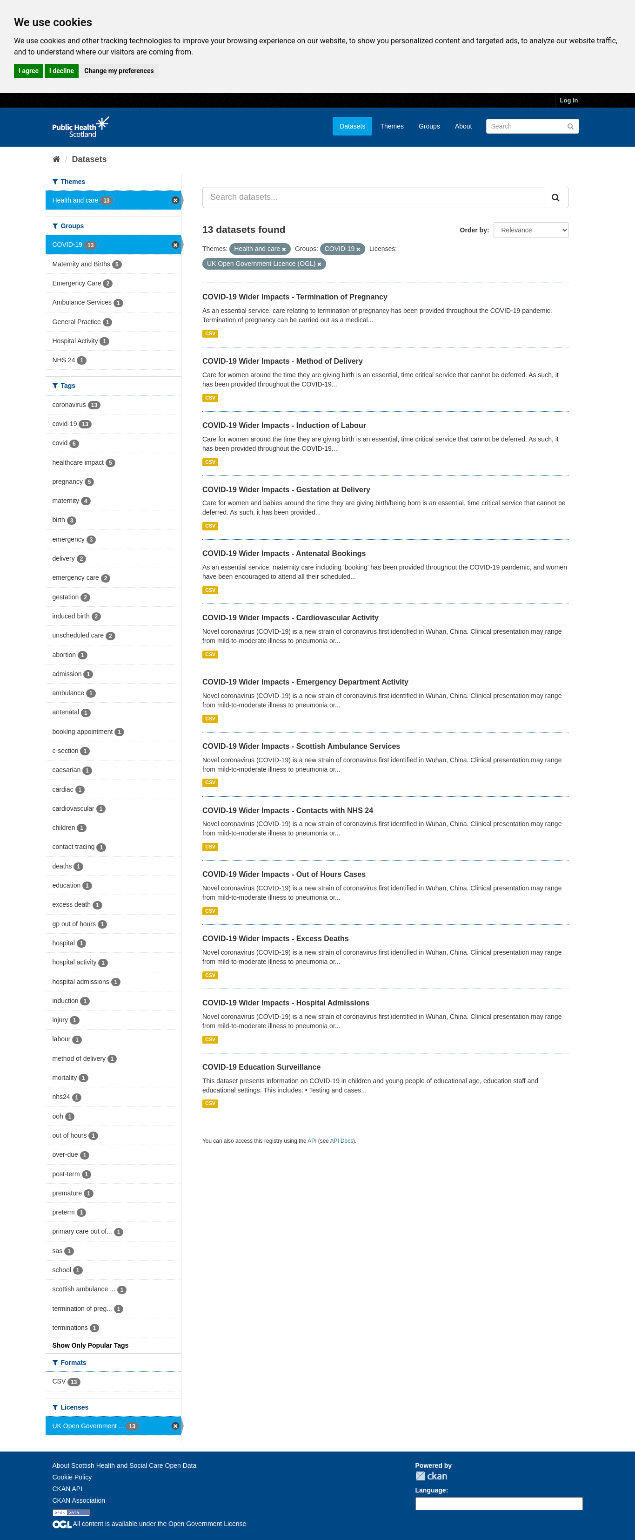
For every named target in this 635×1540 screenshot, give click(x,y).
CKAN (431, 1476)
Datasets (352, 126)
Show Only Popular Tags (91, 1345)
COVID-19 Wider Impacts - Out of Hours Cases (284, 874)
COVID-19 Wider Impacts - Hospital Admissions (285, 1003)
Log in (569, 100)
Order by (473, 230)
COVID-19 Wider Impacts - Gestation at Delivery (286, 490)
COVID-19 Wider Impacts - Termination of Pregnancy (295, 297)
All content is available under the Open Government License (150, 1523)
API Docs (342, 1141)
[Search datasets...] (373, 197)
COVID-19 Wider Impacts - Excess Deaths (275, 939)
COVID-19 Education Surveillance (261, 1067)
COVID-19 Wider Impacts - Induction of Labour (284, 425)
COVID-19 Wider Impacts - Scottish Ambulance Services (301, 746)
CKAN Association (79, 1500)
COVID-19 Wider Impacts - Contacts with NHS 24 (287, 810)
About (463, 126)
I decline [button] (61, 71)
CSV (210, 333)
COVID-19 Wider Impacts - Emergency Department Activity (305, 682)
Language (430, 1490)
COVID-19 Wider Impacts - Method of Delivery (282, 361)
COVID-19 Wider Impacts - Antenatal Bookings (284, 553)
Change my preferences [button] (119, 71)
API (311, 1141)
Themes (392, 126)
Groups (429, 126)
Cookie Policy (72, 1477)
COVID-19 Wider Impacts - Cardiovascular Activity (290, 618)
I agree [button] (29, 71)
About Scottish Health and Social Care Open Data (125, 1465)
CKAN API (68, 1489)
